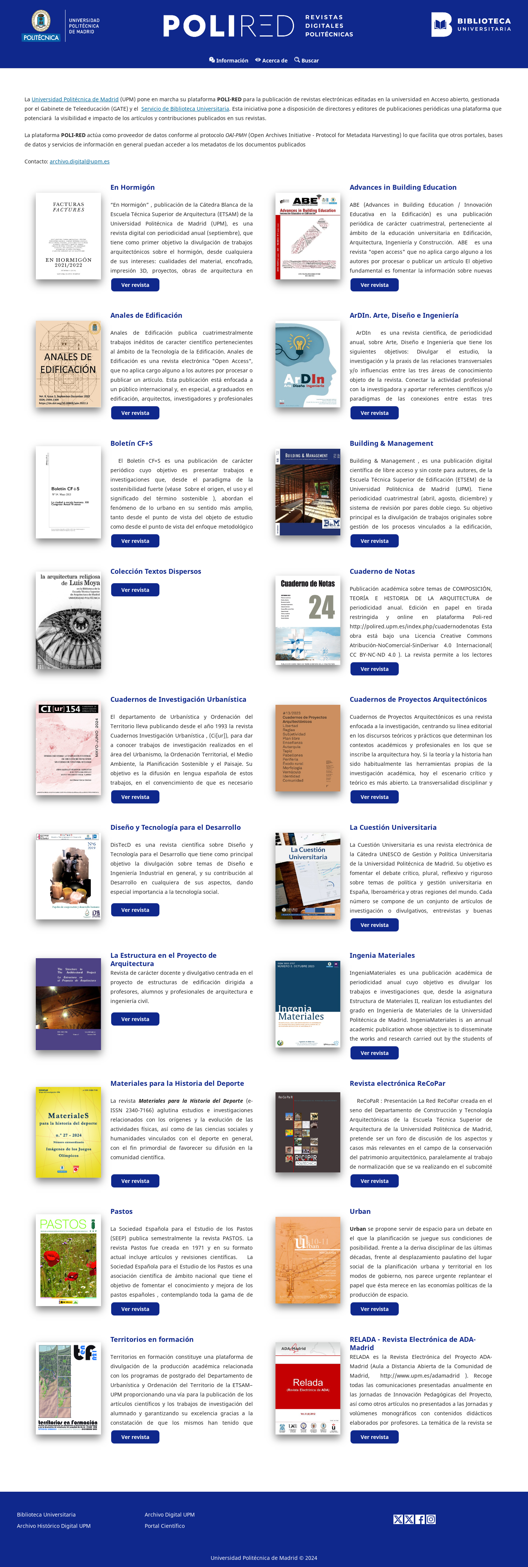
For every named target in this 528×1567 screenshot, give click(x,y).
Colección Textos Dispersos (155, 571)
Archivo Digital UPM (170, 1514)
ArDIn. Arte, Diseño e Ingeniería (404, 315)
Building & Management (391, 443)
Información (228, 60)
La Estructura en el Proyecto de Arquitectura (163, 959)
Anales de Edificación (146, 315)
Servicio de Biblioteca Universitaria (185, 108)
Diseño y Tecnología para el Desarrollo (175, 827)
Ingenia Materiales (382, 955)
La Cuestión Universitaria (393, 827)
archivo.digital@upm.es (80, 161)
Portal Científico (165, 1525)
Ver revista (135, 284)
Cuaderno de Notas (382, 571)
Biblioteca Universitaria (46, 1514)
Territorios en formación (152, 1339)
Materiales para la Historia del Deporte (177, 1083)
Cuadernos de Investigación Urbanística (178, 699)
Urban (360, 1211)
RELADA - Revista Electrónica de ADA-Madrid (413, 1343)
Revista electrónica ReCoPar (397, 1083)
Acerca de (271, 60)
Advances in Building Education (403, 187)
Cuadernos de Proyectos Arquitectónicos (418, 699)
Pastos (121, 1211)
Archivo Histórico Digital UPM (54, 1525)
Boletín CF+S (131, 443)
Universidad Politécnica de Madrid (75, 99)
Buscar (306, 60)
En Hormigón (132, 187)
